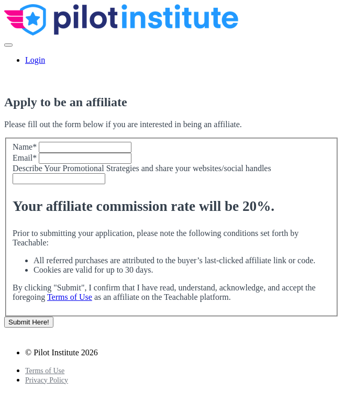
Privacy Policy (46, 380)
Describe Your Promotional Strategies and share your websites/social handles (142, 168)
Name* (25, 146)
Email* (25, 157)
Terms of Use (69, 297)
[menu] (171, 60)
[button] (8, 45)
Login (35, 59)
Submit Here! (28, 322)
